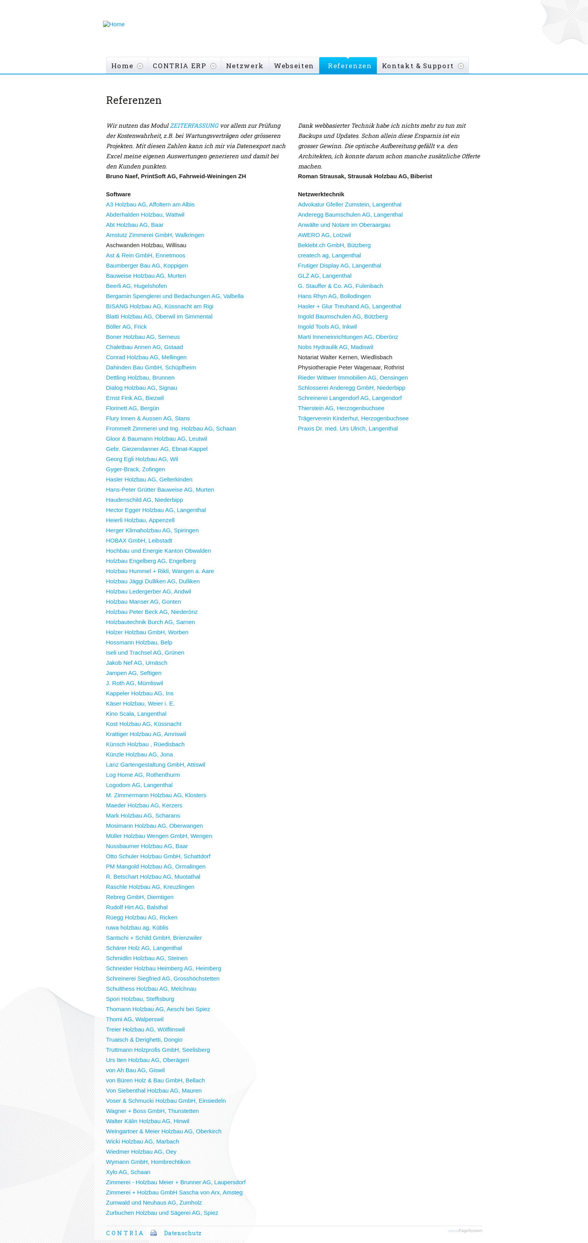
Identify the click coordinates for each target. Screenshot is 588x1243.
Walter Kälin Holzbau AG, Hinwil (148, 1121)
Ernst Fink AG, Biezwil (135, 397)
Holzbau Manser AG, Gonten (143, 601)
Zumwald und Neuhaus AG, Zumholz (154, 1202)
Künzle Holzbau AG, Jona (139, 754)
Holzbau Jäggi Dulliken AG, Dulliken (153, 581)
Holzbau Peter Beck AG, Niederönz (152, 611)
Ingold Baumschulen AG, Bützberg (343, 316)
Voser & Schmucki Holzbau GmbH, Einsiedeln (166, 1100)
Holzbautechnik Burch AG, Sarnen (150, 622)
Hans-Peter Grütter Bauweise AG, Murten (160, 489)
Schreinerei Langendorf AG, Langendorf (350, 397)
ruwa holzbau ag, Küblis (137, 927)
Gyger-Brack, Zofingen (135, 469)
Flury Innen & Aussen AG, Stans (148, 418)
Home (122, 65)
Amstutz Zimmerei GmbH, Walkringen (155, 235)
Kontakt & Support (418, 65)
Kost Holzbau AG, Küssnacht (144, 723)
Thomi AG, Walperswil (135, 1019)
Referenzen (350, 65)
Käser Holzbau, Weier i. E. (140, 703)
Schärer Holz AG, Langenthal (144, 947)
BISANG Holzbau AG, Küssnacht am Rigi (159, 306)
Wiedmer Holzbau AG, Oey (141, 1151)
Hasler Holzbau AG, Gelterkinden (149, 479)
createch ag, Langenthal (329, 255)
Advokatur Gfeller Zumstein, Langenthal (350, 204)
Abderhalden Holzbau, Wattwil (145, 214)
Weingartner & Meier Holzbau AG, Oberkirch (164, 1131)
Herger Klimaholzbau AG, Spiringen (152, 530)
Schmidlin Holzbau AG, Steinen (147, 958)
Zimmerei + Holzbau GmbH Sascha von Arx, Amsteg (174, 1192)
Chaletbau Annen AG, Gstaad (144, 347)
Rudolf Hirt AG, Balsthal (137, 907)
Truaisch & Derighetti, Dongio (144, 1039)
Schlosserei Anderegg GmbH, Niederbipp (351, 387)
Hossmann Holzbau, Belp (139, 642)
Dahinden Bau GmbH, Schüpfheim (151, 367)
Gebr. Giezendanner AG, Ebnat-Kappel (157, 448)
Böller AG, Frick (126, 326)
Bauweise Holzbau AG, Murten (146, 275)
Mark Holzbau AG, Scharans (143, 815)
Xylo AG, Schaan (128, 1172)
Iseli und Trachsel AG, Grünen (145, 652)
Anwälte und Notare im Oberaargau (344, 224)
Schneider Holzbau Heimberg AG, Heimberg (163, 968)
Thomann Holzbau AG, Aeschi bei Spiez (158, 1009)
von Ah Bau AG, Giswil (135, 1070)
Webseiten (294, 65)
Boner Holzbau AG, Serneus (143, 336)
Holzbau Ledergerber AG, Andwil (149, 591)
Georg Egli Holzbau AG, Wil (142, 459)
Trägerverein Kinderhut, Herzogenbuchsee (353, 418)
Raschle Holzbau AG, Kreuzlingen (150, 886)
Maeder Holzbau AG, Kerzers (144, 805)
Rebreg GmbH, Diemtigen (140, 897)
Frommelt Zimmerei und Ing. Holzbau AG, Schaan (171, 428)
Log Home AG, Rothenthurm (143, 774)
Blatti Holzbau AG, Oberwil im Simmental (159, 316)
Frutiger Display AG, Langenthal (340, 265)
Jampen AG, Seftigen (134, 672)
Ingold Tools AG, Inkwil (327, 326)
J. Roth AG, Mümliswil (134, 683)
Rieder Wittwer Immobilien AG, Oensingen (353, 377)
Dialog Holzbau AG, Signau (141, 387)
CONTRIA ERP (179, 65)
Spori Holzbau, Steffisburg (140, 998)
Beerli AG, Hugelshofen (136, 285)
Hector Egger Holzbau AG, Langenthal (156, 510)
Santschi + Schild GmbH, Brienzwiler (154, 937)
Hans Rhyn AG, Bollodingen (334, 296)
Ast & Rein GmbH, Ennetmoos (146, 255)
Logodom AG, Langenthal (139, 785)
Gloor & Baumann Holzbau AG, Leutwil (156, 438)
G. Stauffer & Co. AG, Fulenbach (340, 285)
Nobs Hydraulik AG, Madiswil (336, 347)
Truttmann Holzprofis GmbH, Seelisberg (158, 1049)
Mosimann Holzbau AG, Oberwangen (154, 825)
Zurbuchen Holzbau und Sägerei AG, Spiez (162, 1212)
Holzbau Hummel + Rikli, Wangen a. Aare (160, 571)
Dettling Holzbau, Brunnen (140, 377)
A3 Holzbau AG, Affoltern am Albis (150, 204)
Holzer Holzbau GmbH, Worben (147, 632)
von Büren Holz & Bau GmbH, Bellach (155, 1080)
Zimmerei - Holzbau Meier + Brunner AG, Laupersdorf (176, 1182)
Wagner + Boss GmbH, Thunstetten (152, 1110)
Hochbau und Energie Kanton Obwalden (159, 550)
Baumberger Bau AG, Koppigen (147, 265)
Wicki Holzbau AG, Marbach (142, 1141)
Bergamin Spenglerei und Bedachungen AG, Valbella (175, 296)
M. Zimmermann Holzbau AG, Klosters (156, 795)
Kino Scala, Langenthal (136, 713)
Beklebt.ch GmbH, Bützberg (334, 245)
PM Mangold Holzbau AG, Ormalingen (156, 866)
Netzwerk (245, 65)
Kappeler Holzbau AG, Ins (140, 693)
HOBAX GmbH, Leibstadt (139, 540)
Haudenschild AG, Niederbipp (144, 499)
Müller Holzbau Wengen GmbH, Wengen (159, 835)
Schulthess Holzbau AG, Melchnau (151, 988)
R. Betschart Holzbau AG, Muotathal (153, 876)
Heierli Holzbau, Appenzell (140, 520)
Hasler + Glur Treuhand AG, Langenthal (350, 306)
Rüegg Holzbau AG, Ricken (142, 917)
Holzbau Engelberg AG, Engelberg (151, 560)
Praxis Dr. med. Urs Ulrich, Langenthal (348, 428)
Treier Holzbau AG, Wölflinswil (145, 1029)
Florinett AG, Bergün (132, 408)
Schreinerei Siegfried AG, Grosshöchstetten (163, 978)
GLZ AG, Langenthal (325, 275)
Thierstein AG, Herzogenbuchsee (341, 408)
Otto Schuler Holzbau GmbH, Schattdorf (158, 856)
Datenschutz (182, 1233)
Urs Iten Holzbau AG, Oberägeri (147, 1060)
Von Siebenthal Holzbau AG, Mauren (154, 1090)
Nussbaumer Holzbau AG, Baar (147, 846)
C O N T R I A (124, 1233)
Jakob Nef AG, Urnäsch (137, 662)
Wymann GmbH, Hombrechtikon (148, 1161)
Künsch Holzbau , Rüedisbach (145, 744)
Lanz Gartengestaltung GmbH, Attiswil (155, 764)
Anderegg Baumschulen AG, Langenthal (350, 214)
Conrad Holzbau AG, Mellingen (146, 357)
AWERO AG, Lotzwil (324, 235)
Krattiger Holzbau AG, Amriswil (146, 734)
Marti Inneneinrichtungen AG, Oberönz (348, 336)
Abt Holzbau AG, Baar (135, 224)
